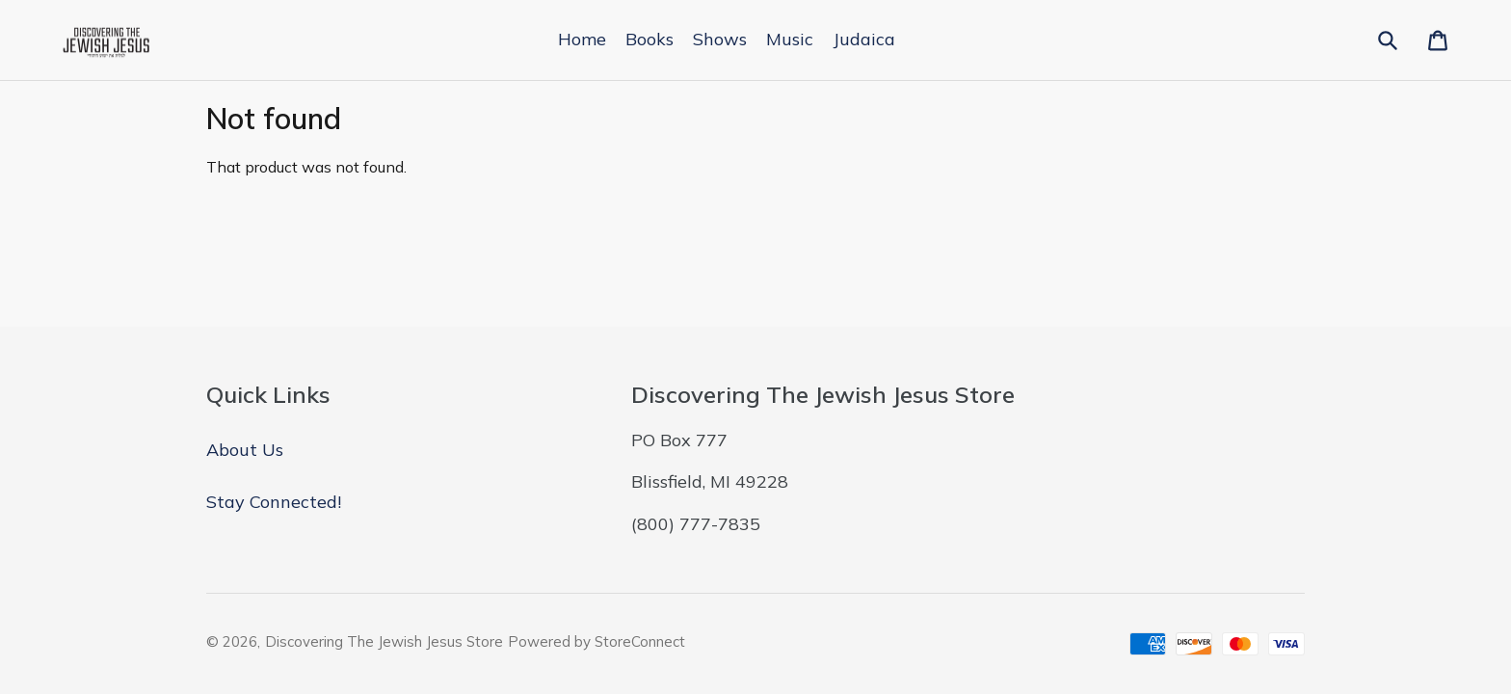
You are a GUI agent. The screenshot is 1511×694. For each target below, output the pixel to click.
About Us (244, 450)
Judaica (864, 39)
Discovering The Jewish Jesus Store (384, 641)
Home (582, 39)
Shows (720, 39)
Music (789, 39)
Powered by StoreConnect (596, 641)
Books (649, 39)
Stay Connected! (273, 502)
